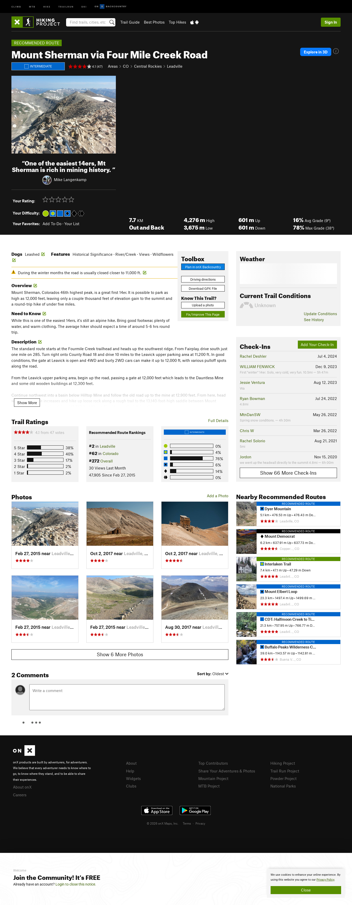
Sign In (331, 22)
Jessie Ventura (252, 382)
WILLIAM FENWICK (257, 366)
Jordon (245, 456)
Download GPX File (203, 288)
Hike (47, 6)
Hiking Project (282, 763)
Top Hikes (177, 22)
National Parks (283, 786)
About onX (22, 787)
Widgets (133, 778)
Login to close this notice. (75, 884)
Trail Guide (130, 22)
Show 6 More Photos (120, 654)
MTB (32, 6)
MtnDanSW (250, 414)
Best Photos (154, 22)
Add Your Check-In (317, 344)
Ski (84, 6)
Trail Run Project (284, 771)
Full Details (218, 420)
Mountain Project (213, 778)
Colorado (110, 453)
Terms (187, 823)
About (131, 763)
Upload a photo (203, 305)
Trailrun (66, 6)
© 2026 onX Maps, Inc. (162, 823)
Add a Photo (217, 495)
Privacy (200, 823)
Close (306, 890)
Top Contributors (213, 763)
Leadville (174, 66)
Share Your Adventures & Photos (226, 771)
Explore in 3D (316, 52)
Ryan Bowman (252, 398)
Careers (19, 794)
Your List (71, 223)
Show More (27, 402)
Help (130, 771)
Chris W (247, 430)
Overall (106, 461)
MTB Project (209, 786)
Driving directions (203, 279)
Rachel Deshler (253, 356)
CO (126, 66)
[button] (16, 115)
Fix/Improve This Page (203, 314)
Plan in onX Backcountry (203, 267)
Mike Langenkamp (70, 179)
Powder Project (283, 778)
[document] (306, 883)
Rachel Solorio (252, 440)
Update (320, 313)
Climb (16, 6)
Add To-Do (52, 223)
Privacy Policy (325, 879)
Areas (113, 66)
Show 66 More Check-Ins (288, 473)
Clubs (131, 786)
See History (314, 319)
